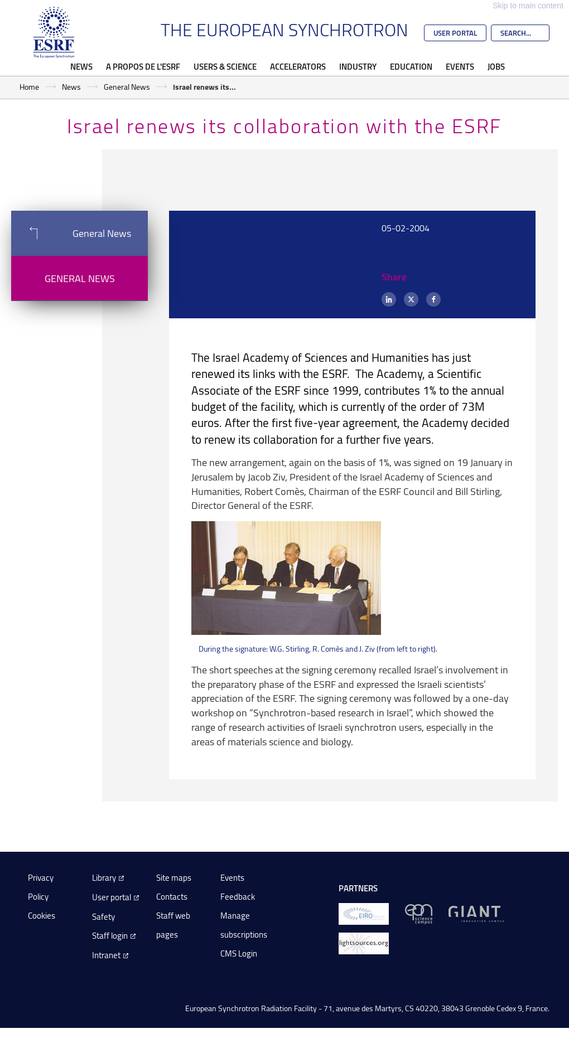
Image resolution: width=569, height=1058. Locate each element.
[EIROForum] (364, 913)
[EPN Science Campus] (418, 913)
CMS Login (238, 953)
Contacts (171, 896)
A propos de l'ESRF (143, 66)
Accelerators (298, 66)
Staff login (110, 935)
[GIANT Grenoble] (476, 913)
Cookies (41, 915)
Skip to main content (528, 5)
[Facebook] (433, 299)
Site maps (173, 878)
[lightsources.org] (364, 943)
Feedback (237, 896)
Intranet (106, 955)
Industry (358, 66)
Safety (103, 917)
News (81, 66)
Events (460, 66)
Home (29, 86)
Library (104, 878)
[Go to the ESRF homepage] (54, 32)
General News (127, 86)
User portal (111, 897)
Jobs (496, 66)
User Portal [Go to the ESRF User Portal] (455, 33)
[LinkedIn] (389, 299)
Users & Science (225, 66)
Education (411, 66)
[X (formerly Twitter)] (411, 299)
